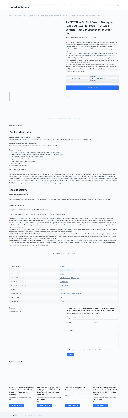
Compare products (83, 5)
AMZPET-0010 (64, 282)
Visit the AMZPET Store (66, 270)
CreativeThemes (37, 415)
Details (93, 37)
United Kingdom (100, 78)
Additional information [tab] (64, 119)
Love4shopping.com (19, 7)
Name (69, 323)
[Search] (118, 5)
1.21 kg (62, 301)
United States (76, 78)
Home (103, 5)
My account (111, 5)
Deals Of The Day (95, 5)
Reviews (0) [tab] (77, 119)
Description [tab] (51, 119)
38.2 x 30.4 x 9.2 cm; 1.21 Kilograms (69, 278)
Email (95, 323)
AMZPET (62, 266)
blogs (61, 5)
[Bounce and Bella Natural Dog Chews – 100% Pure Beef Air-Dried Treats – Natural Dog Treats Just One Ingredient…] (22, 375)
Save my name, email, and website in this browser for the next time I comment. (88, 349)
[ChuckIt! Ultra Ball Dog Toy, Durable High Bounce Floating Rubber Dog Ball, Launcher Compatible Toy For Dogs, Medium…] (106, 375)
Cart (66, 5)
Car (61, 297)
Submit (70, 354)
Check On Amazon (92, 88)
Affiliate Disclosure (37, 5)
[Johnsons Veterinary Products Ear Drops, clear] (78, 375)
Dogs (74, 97)
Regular (62, 274)
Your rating (69, 317)
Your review (70, 331)
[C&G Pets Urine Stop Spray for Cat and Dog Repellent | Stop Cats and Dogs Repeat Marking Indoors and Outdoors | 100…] (50, 375)
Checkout (73, 5)
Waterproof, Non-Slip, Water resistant (70, 293)
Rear (61, 290)
